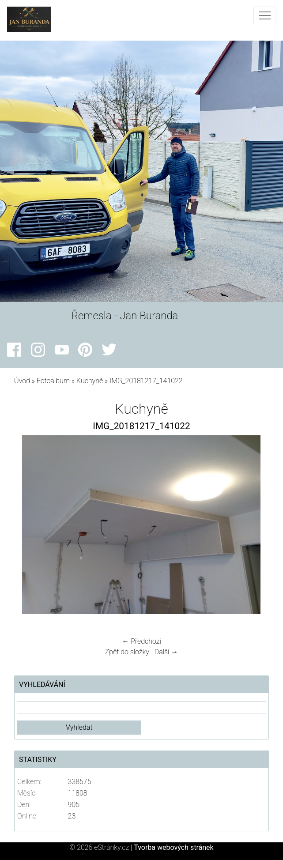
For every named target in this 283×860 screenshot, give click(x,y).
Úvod (22, 381)
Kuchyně (89, 381)
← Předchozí (141, 641)
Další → (166, 652)
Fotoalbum (53, 381)
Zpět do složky (127, 652)
